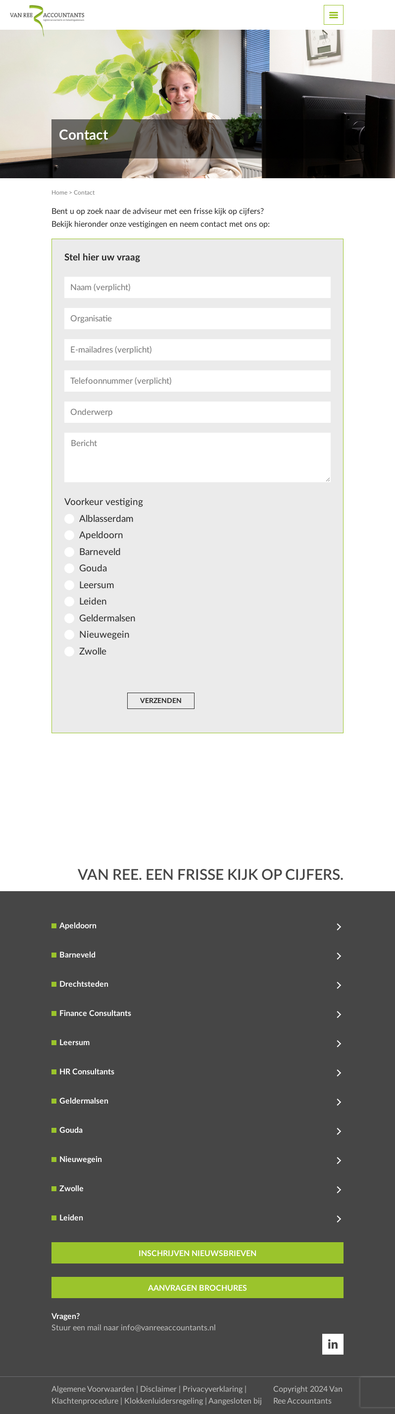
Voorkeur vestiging (103, 502)
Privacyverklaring (213, 1389)
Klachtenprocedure (84, 1401)
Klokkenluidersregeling (163, 1401)
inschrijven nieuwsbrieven (197, 1254)
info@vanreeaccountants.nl (168, 1328)
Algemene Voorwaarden (92, 1389)
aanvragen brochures (197, 1288)
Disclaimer (158, 1389)
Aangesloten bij (235, 1401)
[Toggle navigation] (334, 15)
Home (59, 193)
